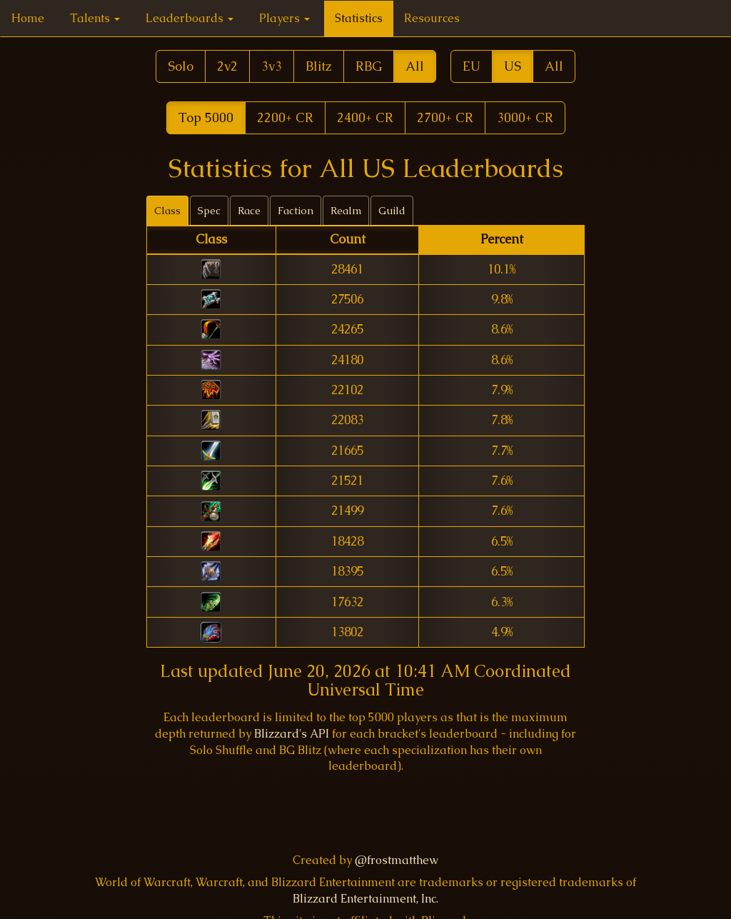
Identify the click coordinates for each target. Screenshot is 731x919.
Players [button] (284, 18)
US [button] (512, 66)
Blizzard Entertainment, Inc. (365, 898)
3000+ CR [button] (525, 117)
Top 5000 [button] (205, 117)
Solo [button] (180, 66)
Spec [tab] (209, 210)
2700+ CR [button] (445, 117)
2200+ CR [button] (285, 117)
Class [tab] (167, 210)
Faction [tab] (295, 210)
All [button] (414, 66)
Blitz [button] (319, 66)
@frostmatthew (396, 860)
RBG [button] (369, 66)
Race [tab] (249, 210)
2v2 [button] (227, 66)
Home (27, 18)
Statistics (359, 18)
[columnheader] (211, 240)
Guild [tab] (391, 210)
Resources (432, 18)
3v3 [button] (271, 66)
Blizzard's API (291, 733)
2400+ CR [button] (365, 117)
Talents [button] (95, 18)
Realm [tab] (346, 210)
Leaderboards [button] (189, 18)
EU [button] (471, 66)
